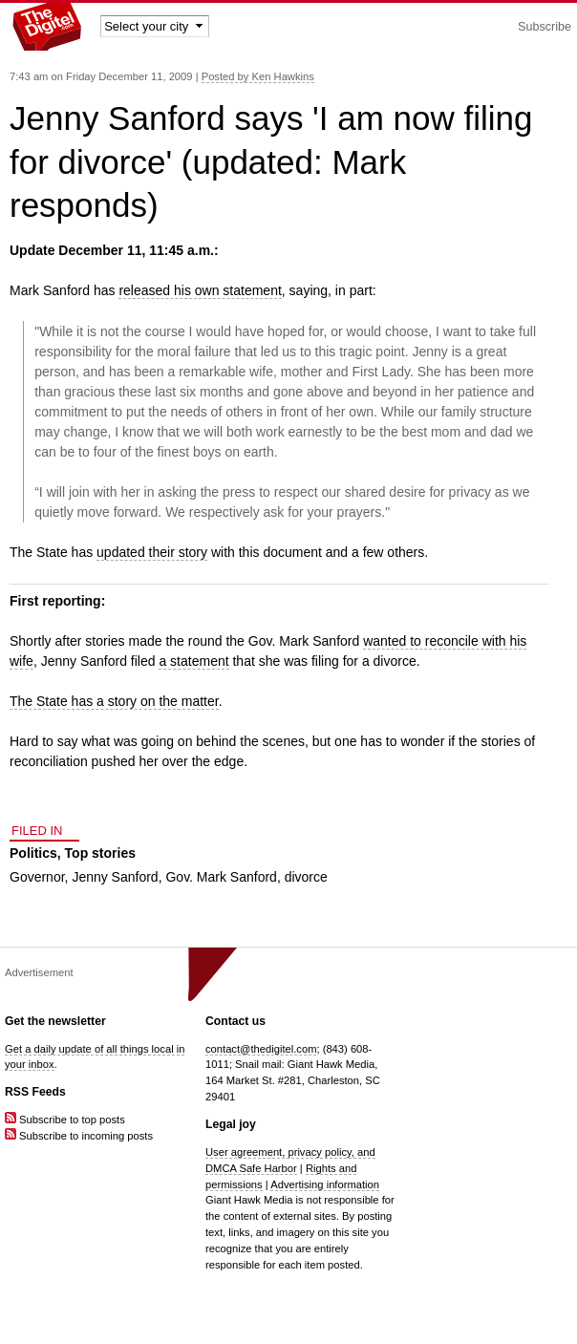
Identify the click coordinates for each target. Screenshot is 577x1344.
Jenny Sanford (115, 877)
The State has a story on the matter (114, 701)
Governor (37, 877)
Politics (33, 853)
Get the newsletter (55, 1021)
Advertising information (324, 1184)
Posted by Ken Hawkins (258, 76)
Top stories (100, 853)
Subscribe (544, 26)
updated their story (151, 552)
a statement (193, 661)
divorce (306, 877)
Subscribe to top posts (65, 1119)
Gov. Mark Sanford (220, 877)
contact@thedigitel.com (260, 1049)
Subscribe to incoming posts (79, 1135)
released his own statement (199, 290)
